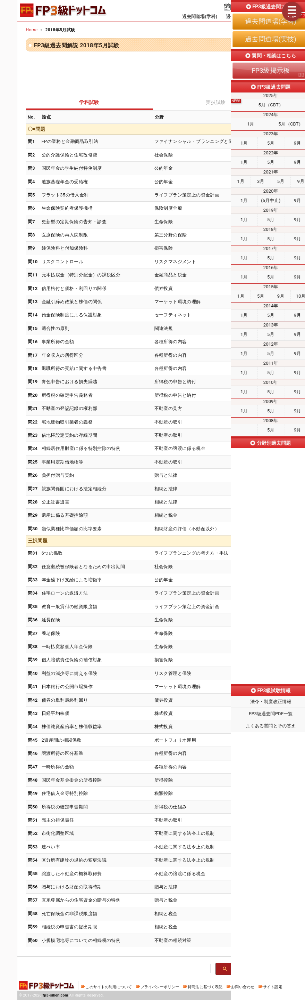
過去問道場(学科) (199, 16)
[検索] (140, 968)
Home (32, 29)
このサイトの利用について (108, 987)
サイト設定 (272, 987)
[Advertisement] (152, 72)
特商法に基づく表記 (205, 987)
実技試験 (216, 102)
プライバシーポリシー (160, 987)
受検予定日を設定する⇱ (258, 7)
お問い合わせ (242, 987)
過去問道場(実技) (243, 16)
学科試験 (89, 102)
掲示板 (276, 16)
